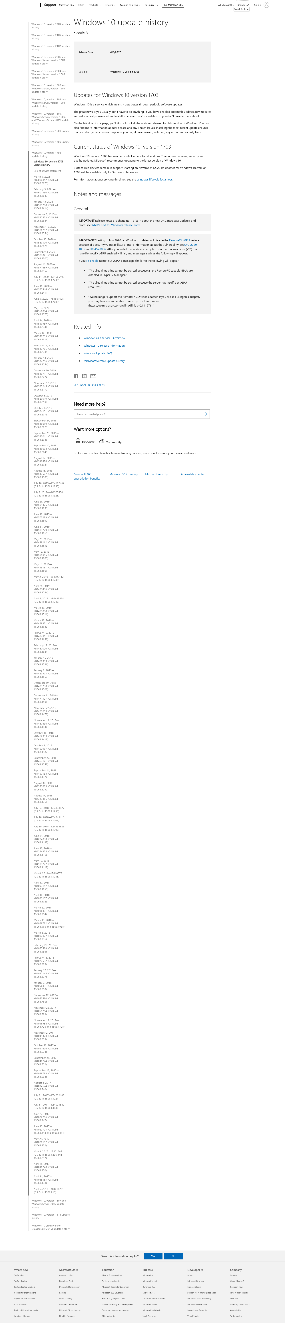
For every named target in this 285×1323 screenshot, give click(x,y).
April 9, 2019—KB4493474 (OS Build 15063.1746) (49, 600)
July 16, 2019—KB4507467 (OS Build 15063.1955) (49, 485)
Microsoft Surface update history (104, 361)
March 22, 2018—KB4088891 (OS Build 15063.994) (46, 911)
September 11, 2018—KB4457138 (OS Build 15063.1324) (46, 774)
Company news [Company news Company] (236, 1286)
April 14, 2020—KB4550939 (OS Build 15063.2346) (46, 324)
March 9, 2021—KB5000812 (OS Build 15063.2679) (46, 180)
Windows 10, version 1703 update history (46, 154)
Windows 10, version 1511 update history (50, 1216)
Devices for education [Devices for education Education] (111, 1281)
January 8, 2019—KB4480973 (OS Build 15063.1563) (46, 673)
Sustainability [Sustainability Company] (236, 1316)
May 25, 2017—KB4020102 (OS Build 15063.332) (46, 1142)
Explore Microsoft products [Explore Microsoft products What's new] (26, 1310)
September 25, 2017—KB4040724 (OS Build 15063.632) (46, 1061)
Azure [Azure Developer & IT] (189, 1275)
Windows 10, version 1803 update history (50, 132)
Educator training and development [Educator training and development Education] (117, 1304)
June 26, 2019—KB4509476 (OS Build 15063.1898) (46, 505)
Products (93, 4)
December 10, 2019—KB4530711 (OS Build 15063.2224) (46, 374)
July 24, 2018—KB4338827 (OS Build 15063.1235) (49, 809)
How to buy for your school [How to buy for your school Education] (113, 1298)
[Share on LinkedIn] (83, 375)
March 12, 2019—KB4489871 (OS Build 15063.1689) (46, 624)
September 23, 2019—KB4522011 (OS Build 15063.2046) (46, 436)
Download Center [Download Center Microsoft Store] (67, 1281)
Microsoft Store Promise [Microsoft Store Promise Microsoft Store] (70, 1310)
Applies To (82, 32)
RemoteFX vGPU (179, 240)
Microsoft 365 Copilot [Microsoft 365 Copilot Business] (152, 1310)
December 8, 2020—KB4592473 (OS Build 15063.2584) (46, 218)
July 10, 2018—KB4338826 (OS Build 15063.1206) (49, 828)
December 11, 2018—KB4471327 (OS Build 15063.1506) (46, 699)
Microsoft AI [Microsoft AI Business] (147, 1275)
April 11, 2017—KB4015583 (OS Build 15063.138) (46, 1180)
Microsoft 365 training (123, 474)
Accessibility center (193, 474)
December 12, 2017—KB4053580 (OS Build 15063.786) (46, 998)
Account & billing (129, 4)
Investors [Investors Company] (234, 1298)
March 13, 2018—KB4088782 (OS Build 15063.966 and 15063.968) (49, 923)
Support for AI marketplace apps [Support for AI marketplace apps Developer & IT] (201, 1292)
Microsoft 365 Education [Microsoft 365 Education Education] (112, 1292)
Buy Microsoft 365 (173, 4)
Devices (109, 4)
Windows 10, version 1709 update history (50, 143)
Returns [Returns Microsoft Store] (62, 1292)
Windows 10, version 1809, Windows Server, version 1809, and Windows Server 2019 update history (50, 118)
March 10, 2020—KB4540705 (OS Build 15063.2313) (46, 336)
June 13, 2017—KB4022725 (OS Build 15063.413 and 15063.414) (49, 1129)
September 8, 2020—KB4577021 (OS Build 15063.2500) (46, 255)
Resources (150, 4)
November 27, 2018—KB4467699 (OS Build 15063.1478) (46, 711)
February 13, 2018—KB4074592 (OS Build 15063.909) (46, 961)
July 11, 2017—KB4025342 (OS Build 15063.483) (49, 1106)
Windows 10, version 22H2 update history (50, 26)
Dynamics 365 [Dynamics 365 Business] (148, 1286)
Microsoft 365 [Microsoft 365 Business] (148, 1292)
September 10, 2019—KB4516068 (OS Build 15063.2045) (46, 449)
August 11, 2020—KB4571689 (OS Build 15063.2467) (46, 267)
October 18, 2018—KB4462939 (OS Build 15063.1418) (46, 736)
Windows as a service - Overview (104, 338)
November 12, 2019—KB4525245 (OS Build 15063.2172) (46, 386)
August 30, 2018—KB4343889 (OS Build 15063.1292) (46, 786)
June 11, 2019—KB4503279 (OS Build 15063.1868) (46, 530)
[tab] (86, 441)
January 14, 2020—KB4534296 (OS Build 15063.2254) (46, 361)
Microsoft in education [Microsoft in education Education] (112, 1275)
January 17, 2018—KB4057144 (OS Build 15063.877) (46, 973)
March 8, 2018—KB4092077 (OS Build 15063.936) (46, 936)
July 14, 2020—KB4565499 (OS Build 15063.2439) (49, 278)
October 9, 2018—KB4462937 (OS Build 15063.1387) (46, 749)
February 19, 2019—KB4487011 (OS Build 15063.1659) (46, 636)
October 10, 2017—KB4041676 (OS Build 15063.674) (46, 1048)
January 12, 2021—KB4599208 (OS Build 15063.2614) (46, 205)
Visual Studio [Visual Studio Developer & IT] (193, 1316)
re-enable (92, 260)
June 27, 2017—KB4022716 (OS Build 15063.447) (46, 1117)
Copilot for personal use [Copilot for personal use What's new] (24, 1298)
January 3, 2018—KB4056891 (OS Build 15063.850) (46, 986)
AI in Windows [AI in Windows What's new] (20, 1304)
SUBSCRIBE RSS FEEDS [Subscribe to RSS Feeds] (91, 385)
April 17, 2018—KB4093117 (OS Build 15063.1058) (46, 886)
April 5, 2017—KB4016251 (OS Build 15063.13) (49, 1190)
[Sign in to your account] (261, 5)
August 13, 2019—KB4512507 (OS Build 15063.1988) (46, 474)
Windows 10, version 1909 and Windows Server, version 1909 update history (48, 88)
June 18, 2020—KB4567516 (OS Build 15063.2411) (46, 289)
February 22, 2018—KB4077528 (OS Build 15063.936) (46, 948)
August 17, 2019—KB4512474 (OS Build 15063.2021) (46, 461)
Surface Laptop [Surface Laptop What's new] (20, 1281)
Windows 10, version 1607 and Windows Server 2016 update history (48, 1204)
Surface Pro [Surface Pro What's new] (19, 1275)
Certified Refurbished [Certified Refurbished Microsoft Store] (68, 1304)
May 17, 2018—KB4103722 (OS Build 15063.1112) (46, 864)
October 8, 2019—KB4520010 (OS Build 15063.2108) (46, 399)
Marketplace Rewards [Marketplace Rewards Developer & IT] (197, 1310)
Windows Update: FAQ (98, 353)
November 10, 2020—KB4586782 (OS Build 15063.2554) (46, 230)
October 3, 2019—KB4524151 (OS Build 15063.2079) (46, 411)
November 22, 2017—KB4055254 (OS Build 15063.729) (46, 1011)
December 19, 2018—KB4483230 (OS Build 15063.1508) (46, 686)
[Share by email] (91, 375)
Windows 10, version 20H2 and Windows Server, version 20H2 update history (48, 60)
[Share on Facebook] (76, 375)
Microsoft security (156, 474)
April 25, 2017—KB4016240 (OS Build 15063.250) (46, 1167)
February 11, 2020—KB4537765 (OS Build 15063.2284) (46, 349)
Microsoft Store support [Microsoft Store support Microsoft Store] (69, 1286)
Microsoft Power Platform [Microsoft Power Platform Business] (153, 1298)
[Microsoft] (26, 5)
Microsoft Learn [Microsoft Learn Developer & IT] (194, 1286)
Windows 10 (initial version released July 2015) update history (50, 1227)
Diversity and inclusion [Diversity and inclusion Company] (240, 1304)
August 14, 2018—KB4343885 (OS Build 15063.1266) (46, 799)
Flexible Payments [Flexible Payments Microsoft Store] (67, 1316)
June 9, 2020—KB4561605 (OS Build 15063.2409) (49, 300)
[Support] (49, 5)
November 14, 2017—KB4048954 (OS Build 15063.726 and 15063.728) (49, 1023)
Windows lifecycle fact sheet (154, 179)
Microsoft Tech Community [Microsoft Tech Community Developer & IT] (199, 1298)
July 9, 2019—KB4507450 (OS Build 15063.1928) (48, 494)
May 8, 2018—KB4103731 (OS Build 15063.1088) (49, 875)
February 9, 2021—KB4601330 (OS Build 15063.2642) (46, 192)
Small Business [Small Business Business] (149, 1316)
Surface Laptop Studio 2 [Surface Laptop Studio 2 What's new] (24, 1286)
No (173, 1256)
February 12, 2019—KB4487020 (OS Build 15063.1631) (46, 648)
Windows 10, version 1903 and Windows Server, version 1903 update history (48, 103)
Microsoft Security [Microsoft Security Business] (150, 1281)
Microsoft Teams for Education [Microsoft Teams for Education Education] (115, 1286)
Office (81, 4)
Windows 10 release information (104, 345)
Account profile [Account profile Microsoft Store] (66, 1275)
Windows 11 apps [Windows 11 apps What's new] (22, 1316)
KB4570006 (98, 249)
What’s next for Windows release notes (115, 225)
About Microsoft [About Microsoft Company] (237, 1281)
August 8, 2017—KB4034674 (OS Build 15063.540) (46, 1086)
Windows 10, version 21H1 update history (50, 47)
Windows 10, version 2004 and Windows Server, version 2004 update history (48, 74)
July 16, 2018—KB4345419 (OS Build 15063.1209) (49, 819)
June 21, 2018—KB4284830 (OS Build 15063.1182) (46, 839)
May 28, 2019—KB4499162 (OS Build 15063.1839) (46, 542)
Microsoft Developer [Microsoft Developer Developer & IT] (196, 1281)
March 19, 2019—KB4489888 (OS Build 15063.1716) (46, 611)
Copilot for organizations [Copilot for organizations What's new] (25, 1292)
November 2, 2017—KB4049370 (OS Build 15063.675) (46, 1036)
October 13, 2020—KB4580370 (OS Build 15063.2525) (46, 243)
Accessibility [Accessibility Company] (235, 1310)
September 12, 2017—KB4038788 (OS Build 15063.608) (46, 1074)
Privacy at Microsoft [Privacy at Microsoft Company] (239, 1292)
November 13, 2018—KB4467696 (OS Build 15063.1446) (46, 724)
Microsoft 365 (66, 4)
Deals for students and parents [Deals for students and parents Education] (115, 1310)
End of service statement (47, 170)
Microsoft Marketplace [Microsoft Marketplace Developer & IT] (197, 1304)
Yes (153, 1256)
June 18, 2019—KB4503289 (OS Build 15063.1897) (46, 517)
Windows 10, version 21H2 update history (50, 37)
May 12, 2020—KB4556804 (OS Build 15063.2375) (46, 311)
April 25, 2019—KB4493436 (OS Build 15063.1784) (46, 589)
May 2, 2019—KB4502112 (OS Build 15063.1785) (49, 578)
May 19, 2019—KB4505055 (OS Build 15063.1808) (46, 555)
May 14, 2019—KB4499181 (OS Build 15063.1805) (46, 567)
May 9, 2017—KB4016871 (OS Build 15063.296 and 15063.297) (49, 1155)
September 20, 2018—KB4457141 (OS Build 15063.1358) (46, 761)
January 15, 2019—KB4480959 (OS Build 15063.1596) (46, 661)
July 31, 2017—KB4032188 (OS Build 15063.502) (49, 1097)
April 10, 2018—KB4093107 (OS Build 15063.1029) (46, 898)
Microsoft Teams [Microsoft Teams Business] (149, 1304)
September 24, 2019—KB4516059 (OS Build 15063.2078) (46, 424)
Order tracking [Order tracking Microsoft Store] (65, 1298)
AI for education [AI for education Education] (109, 1316)
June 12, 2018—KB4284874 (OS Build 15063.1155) (46, 852)
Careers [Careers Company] (233, 1275)
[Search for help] (243, 5)
